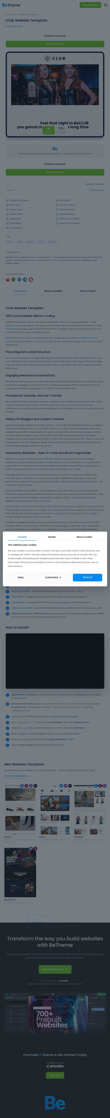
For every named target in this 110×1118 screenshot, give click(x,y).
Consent (22, 537)
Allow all (87, 577)
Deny (21, 577)
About (84, 537)
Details (52, 537)
